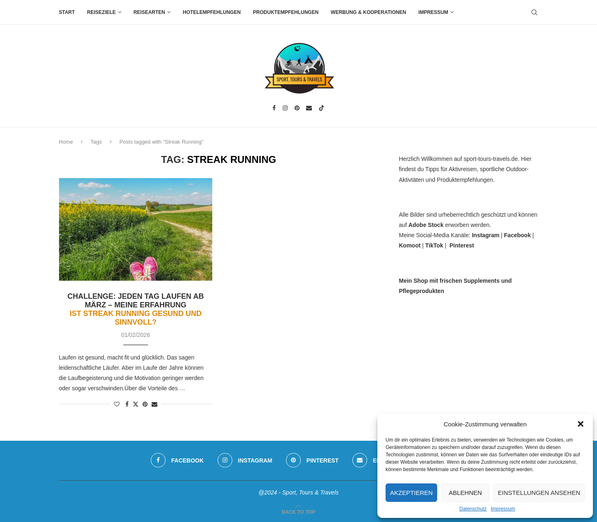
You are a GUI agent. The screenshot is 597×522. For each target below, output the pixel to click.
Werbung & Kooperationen (368, 12)
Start (67, 12)
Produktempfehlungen (285, 12)
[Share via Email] (154, 404)
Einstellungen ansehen (539, 492)
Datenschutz (473, 509)
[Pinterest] (297, 108)
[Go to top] (298, 511)
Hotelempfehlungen (212, 12)
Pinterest (461, 245)
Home (66, 142)
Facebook (517, 235)
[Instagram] (285, 108)
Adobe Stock (426, 225)
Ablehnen (465, 492)
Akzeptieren (411, 492)
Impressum (503, 509)
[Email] (309, 108)
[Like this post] (117, 404)
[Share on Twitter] (135, 404)
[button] (581, 424)
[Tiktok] (322, 108)
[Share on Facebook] (127, 404)
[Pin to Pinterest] (145, 404)
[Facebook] (274, 108)
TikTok (434, 245)
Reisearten (149, 12)
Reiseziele (101, 12)
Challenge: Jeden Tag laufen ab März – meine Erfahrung (135, 309)
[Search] (534, 12)
